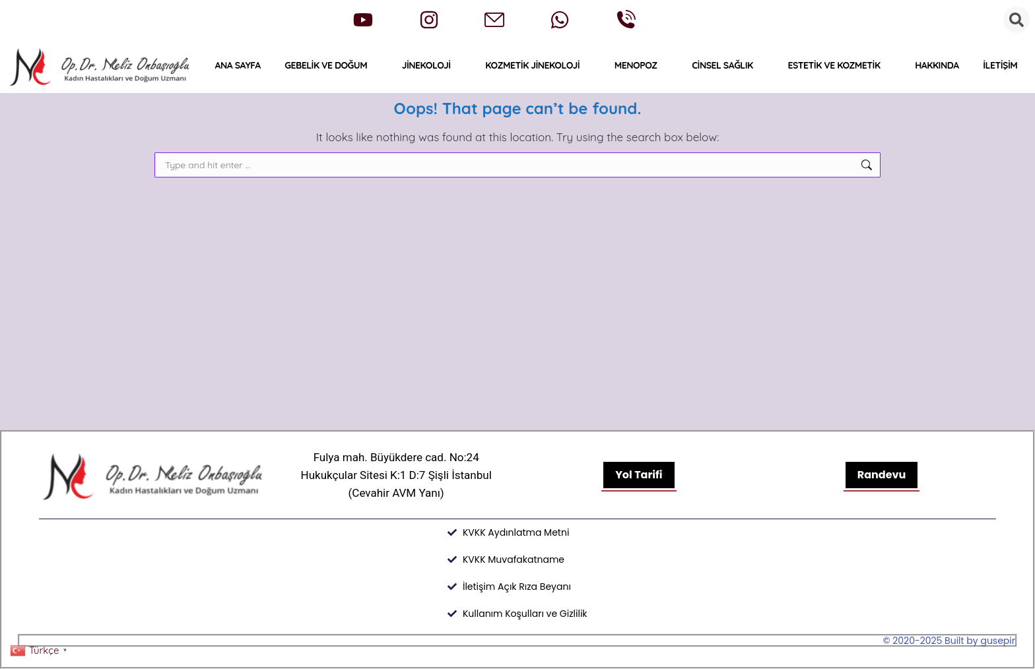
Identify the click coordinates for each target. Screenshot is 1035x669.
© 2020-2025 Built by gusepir (949, 640)
